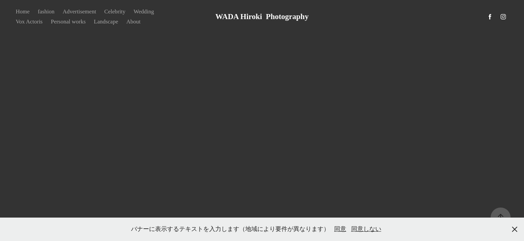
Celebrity (114, 11)
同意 (340, 229)
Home (23, 11)
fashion (46, 11)
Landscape (106, 21)
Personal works (68, 21)
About (133, 21)
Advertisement (79, 11)
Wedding (144, 11)
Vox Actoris (29, 21)
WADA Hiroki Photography (262, 16)
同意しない (366, 229)
